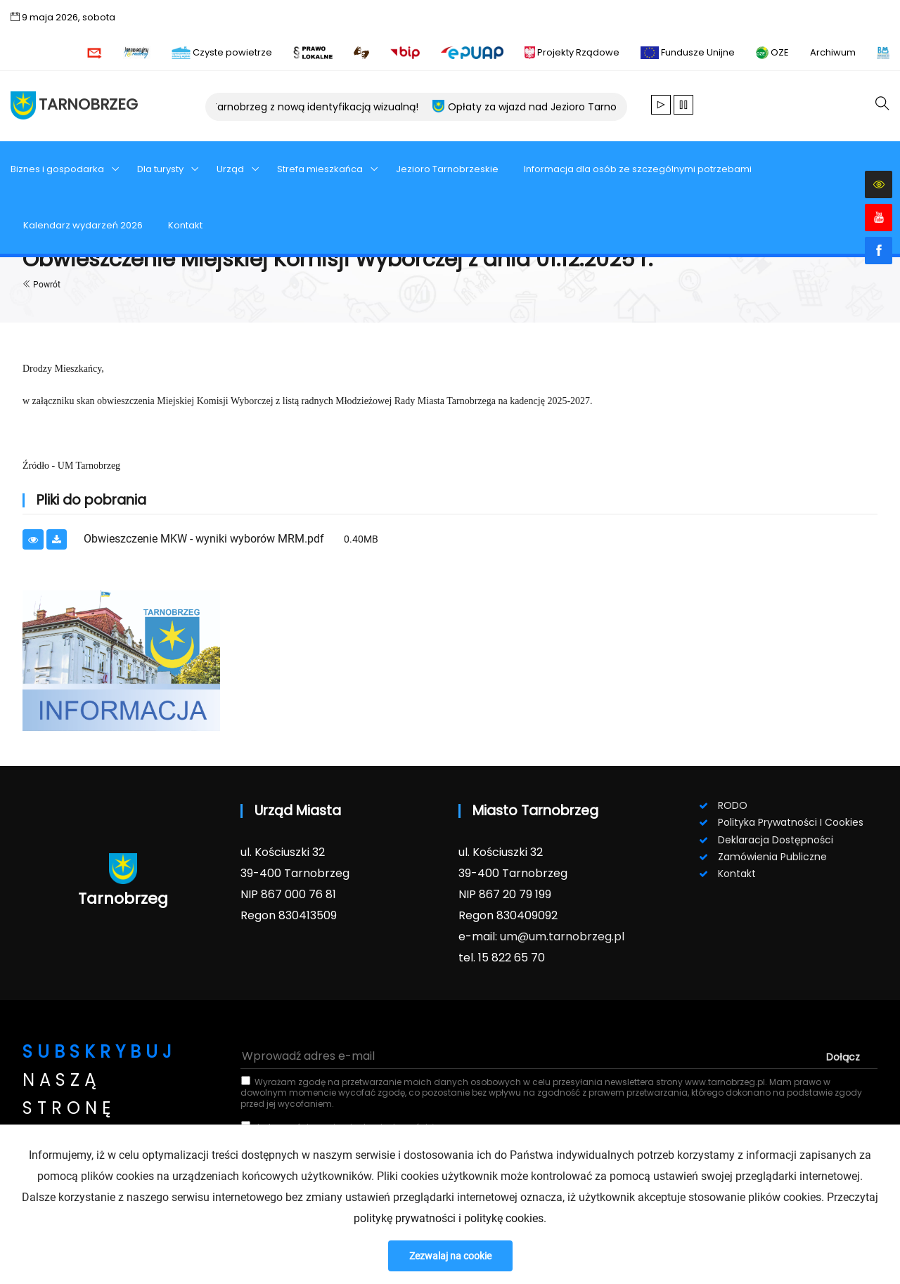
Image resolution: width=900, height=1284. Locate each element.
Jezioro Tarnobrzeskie (447, 169)
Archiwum (833, 52)
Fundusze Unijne (688, 52)
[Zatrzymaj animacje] (683, 106)
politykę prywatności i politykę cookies (449, 1218)
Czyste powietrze (222, 52)
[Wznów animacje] (661, 106)
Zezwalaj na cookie (450, 1256)
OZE (772, 52)
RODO (732, 805)
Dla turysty (161, 169)
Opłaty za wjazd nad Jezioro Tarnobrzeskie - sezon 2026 (593, 107)
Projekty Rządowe (572, 52)
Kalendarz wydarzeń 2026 (83, 225)
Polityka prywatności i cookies (790, 822)
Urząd (231, 169)
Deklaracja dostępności (775, 840)
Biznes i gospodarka (58, 169)
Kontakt (185, 225)
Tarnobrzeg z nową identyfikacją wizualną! (322, 107)
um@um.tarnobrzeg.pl (562, 936)
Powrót (41, 285)
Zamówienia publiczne (772, 857)
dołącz (843, 1057)
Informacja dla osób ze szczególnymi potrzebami (638, 169)
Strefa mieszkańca (321, 169)
